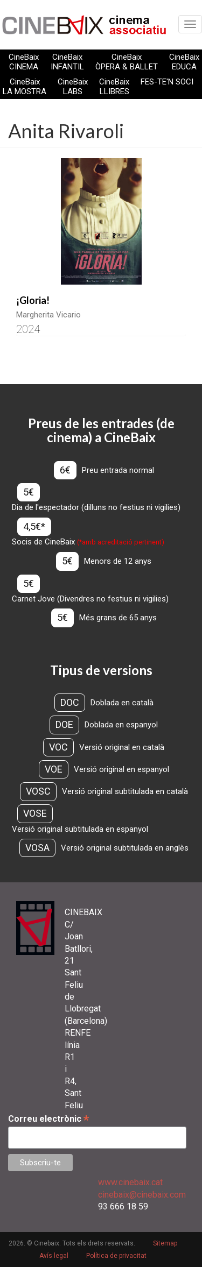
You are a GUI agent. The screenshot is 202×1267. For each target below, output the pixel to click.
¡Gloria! (33, 300)
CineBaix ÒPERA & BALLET (126, 62)
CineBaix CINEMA (24, 62)
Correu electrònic (48, 1119)
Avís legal (53, 1255)
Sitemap (165, 1243)
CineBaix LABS (73, 86)
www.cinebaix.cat (130, 1182)
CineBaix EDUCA (184, 62)
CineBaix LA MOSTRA (24, 86)
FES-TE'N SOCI (167, 82)
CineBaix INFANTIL (67, 62)
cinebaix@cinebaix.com (142, 1195)
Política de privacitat (116, 1255)
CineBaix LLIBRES (114, 86)
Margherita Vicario (48, 315)
